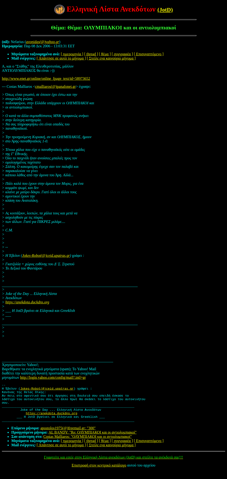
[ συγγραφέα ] (122, 54)
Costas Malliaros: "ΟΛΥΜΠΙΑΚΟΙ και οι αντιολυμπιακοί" (87, 444)
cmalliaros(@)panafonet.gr (55, 87)
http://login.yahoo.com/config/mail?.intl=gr (53, 377)
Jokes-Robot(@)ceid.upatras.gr (46, 256)
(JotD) (165, 10)
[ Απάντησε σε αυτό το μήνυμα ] (61, 58)
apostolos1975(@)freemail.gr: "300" (67, 436)
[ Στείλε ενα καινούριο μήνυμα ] (111, 58)
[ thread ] (91, 54)
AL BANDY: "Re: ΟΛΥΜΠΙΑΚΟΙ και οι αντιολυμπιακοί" (92, 440)
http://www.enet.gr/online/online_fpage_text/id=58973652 (46, 78)
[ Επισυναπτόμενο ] (149, 54)
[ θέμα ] (105, 54)
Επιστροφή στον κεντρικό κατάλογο (99, 473)
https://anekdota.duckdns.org (27, 302)
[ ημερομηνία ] (72, 54)
